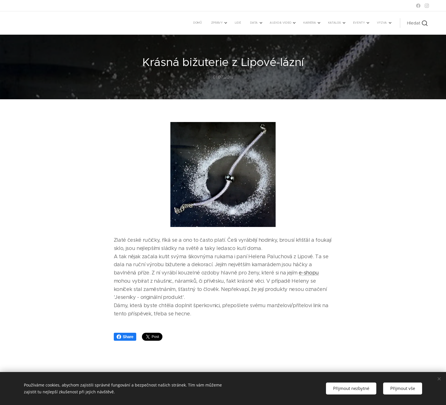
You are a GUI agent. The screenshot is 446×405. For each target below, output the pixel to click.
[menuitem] (299, 23)
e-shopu (309, 273)
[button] (417, 23)
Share (125, 336)
